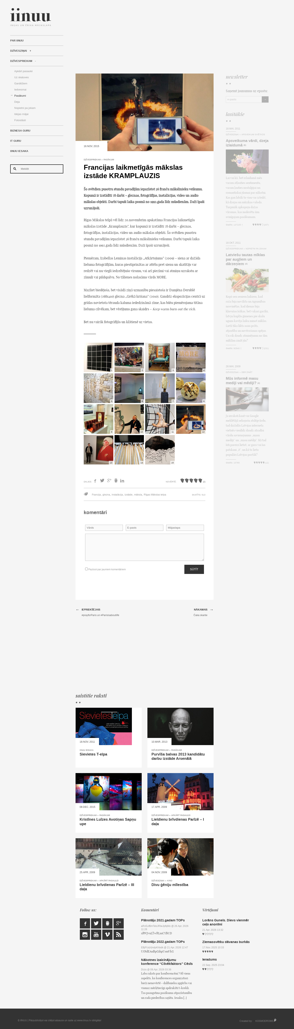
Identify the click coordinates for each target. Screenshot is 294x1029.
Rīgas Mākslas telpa (155, 494)
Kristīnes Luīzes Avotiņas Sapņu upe (108, 822)
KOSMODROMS (264, 1021)
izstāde (129, 494)
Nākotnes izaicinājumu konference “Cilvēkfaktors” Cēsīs (167, 962)
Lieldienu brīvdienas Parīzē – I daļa (177, 822)
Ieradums (209, 959)
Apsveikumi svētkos (253, 134)
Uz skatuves (21, 77)
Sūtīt (194, 569)
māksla (138, 494)
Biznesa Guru (20, 131)
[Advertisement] (172, 36)
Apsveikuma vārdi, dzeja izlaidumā (247, 143)
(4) (246, 264)
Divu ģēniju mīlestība (169, 884)
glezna (106, 494)
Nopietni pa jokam (25, 107)
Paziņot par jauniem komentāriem (105, 569)
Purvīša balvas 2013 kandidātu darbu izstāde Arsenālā (178, 756)
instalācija (117, 494)
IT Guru (15, 141)
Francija (96, 494)
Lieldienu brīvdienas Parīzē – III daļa (107, 887)
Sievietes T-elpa (93, 754)
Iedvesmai (20, 89)
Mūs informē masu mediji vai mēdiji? (242, 381)
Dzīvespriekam (21, 61)
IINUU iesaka (19, 151)
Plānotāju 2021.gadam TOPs (163, 920)
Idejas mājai (21, 114)
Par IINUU (16, 40)
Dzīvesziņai (18, 51)
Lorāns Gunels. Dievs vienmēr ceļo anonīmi (225, 922)
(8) (245, 145)
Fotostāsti (20, 120)
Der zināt (247, 372)
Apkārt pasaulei (23, 71)
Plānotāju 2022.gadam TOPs (163, 941)
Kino (169, 880)
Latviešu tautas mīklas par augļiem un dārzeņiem (245, 259)
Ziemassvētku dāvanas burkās (226, 942)
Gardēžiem (20, 83)
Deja (17, 101)
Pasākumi (20, 95)
